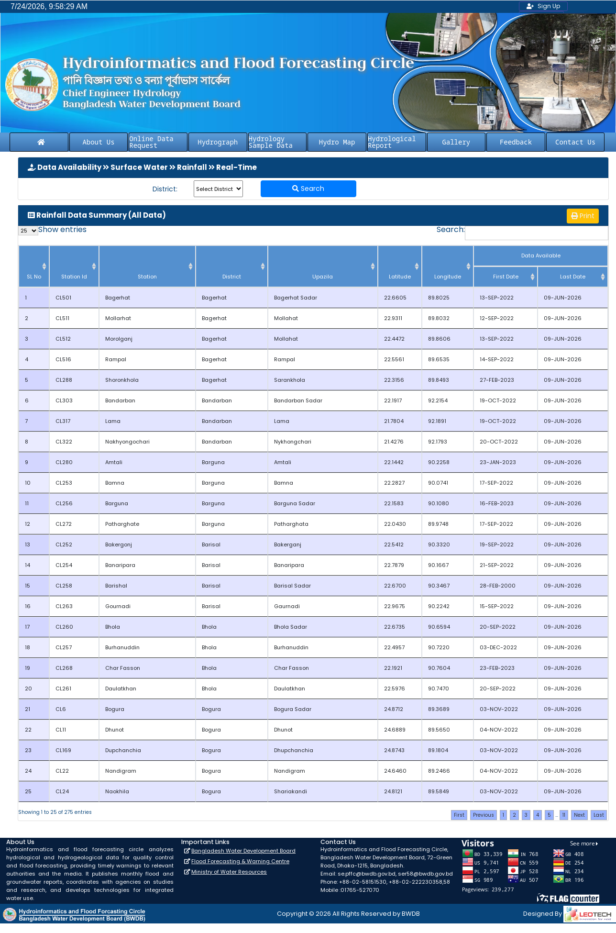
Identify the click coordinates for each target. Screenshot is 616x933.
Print (582, 216)
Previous (483, 815)
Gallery (456, 141)
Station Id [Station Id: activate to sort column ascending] (74, 276)
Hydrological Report (392, 142)
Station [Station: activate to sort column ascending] (147, 276)
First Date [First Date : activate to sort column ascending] (505, 276)
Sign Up (543, 6)
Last (599, 815)
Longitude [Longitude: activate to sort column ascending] (447, 276)
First (459, 815)
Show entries (52, 230)
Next (579, 815)
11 (563, 815)
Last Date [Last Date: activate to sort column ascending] (572, 276)
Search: (522, 233)
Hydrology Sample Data (271, 142)
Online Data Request (151, 142)
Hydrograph (218, 141)
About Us (98, 141)
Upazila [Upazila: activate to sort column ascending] (322, 276)
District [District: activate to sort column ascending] (231, 276)
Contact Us (575, 141)
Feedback (516, 141)
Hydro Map (337, 141)
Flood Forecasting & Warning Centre (240, 861)
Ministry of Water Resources (229, 872)
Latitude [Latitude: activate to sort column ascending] (400, 276)
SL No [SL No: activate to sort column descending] (34, 276)
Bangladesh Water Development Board (243, 851)
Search (308, 188)
